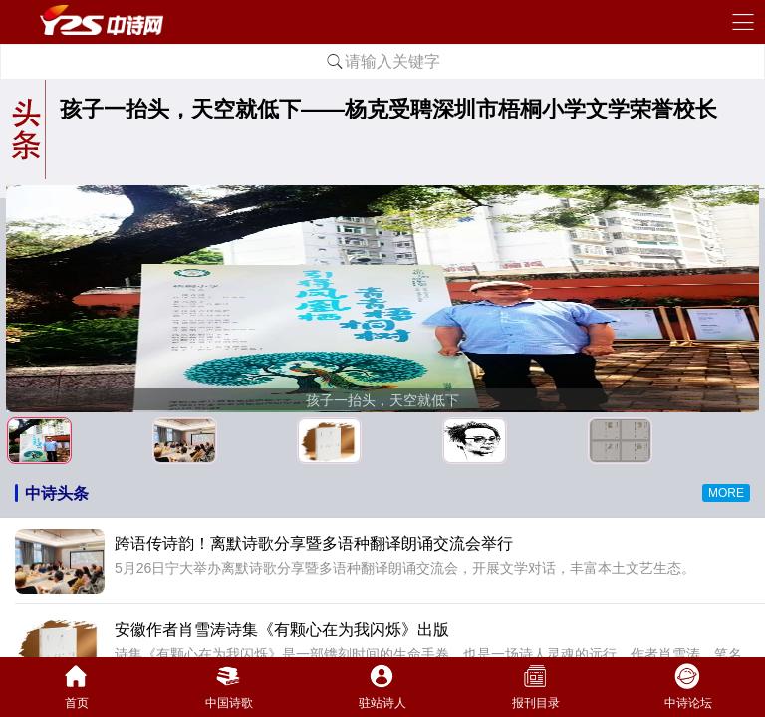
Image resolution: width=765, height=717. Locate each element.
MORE (726, 493)
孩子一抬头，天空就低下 (382, 400)
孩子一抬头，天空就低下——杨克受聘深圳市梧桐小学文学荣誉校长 (388, 109)
